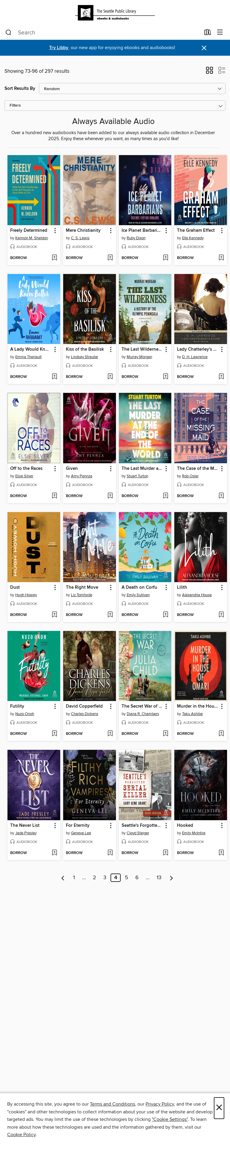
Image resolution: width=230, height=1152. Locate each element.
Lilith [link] (182, 587)
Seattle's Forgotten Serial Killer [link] (142, 825)
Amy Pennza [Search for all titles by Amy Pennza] (81, 476)
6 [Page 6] (137, 877)
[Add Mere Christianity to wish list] (110, 258)
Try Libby (58, 48)
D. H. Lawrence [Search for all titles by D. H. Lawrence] (195, 357)
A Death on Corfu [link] (139, 587)
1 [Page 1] (74, 877)
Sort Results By (19, 88)
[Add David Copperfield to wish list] (110, 734)
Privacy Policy (160, 1104)
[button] (209, 72)
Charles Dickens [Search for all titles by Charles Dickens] (84, 714)
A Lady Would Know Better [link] (31, 349)
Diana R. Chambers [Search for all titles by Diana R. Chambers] (143, 714)
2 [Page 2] (94, 877)
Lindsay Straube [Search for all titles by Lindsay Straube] (84, 357)
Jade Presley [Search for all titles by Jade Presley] (26, 833)
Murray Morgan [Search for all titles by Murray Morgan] (139, 357)
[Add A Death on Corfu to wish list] (165, 615)
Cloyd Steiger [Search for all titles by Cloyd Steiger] (138, 833)
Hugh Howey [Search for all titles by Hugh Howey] (26, 595)
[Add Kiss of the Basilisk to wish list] (110, 377)
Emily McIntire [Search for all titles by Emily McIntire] (193, 833)
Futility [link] (17, 706)
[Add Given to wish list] (110, 496)
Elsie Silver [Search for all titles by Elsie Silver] (24, 476)
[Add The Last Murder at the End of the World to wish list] (165, 496)
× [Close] (219, 1108)
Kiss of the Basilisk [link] (85, 349)
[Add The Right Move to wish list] (110, 615)
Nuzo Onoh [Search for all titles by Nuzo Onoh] (24, 714)
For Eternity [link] (78, 825)
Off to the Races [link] (26, 468)
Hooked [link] (185, 825)
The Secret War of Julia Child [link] (142, 706)
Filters (15, 105)
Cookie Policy (21, 1135)
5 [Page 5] (126, 877)
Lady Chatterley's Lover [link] (198, 349)
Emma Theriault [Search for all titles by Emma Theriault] (28, 357)
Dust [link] (15, 587)
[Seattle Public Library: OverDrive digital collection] (115, 12)
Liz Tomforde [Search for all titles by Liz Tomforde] (81, 595)
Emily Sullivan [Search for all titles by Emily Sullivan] (138, 595)
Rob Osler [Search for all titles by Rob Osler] (190, 476)
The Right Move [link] (82, 587)
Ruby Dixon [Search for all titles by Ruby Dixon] (136, 238)
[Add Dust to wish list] (54, 615)
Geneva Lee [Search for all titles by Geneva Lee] (81, 833)
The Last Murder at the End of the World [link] (142, 468)
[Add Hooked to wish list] (221, 853)
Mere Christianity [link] (83, 230)
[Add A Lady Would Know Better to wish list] (54, 377)
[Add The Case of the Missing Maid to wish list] (221, 496)
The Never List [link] (25, 825)
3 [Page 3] (104, 877)
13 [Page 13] (159, 877)
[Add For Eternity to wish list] (110, 853)
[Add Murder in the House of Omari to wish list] (221, 734)
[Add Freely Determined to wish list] (54, 258)
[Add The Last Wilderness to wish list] (165, 377)
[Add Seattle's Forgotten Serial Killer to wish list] (165, 853)
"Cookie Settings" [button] (170, 1119)
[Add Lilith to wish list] (221, 615)
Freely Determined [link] (28, 230)
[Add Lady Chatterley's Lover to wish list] (221, 377)
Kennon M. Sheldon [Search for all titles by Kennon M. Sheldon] (31, 238)
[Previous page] (63, 877)
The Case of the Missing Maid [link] (198, 468)
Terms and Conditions (112, 1104)
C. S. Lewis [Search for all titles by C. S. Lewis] (80, 238)
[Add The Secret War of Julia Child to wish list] (165, 734)
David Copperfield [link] (84, 706)
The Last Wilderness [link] (142, 349)
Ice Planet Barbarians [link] (142, 230)
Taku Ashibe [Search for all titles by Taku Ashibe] (192, 714)
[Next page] (171, 877)
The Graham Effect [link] (196, 230)
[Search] (8, 32)
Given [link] (72, 468)
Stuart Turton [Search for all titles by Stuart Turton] (137, 476)
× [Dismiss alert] (204, 48)
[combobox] (103, 32)
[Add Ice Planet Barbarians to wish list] (165, 258)
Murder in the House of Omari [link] (198, 706)
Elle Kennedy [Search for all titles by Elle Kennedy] (193, 238)
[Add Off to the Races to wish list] (54, 496)
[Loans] (207, 33)
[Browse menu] (220, 32)
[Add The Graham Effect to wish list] (221, 258)
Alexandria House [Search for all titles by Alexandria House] (197, 595)
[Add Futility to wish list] (54, 734)
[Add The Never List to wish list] (54, 853)
